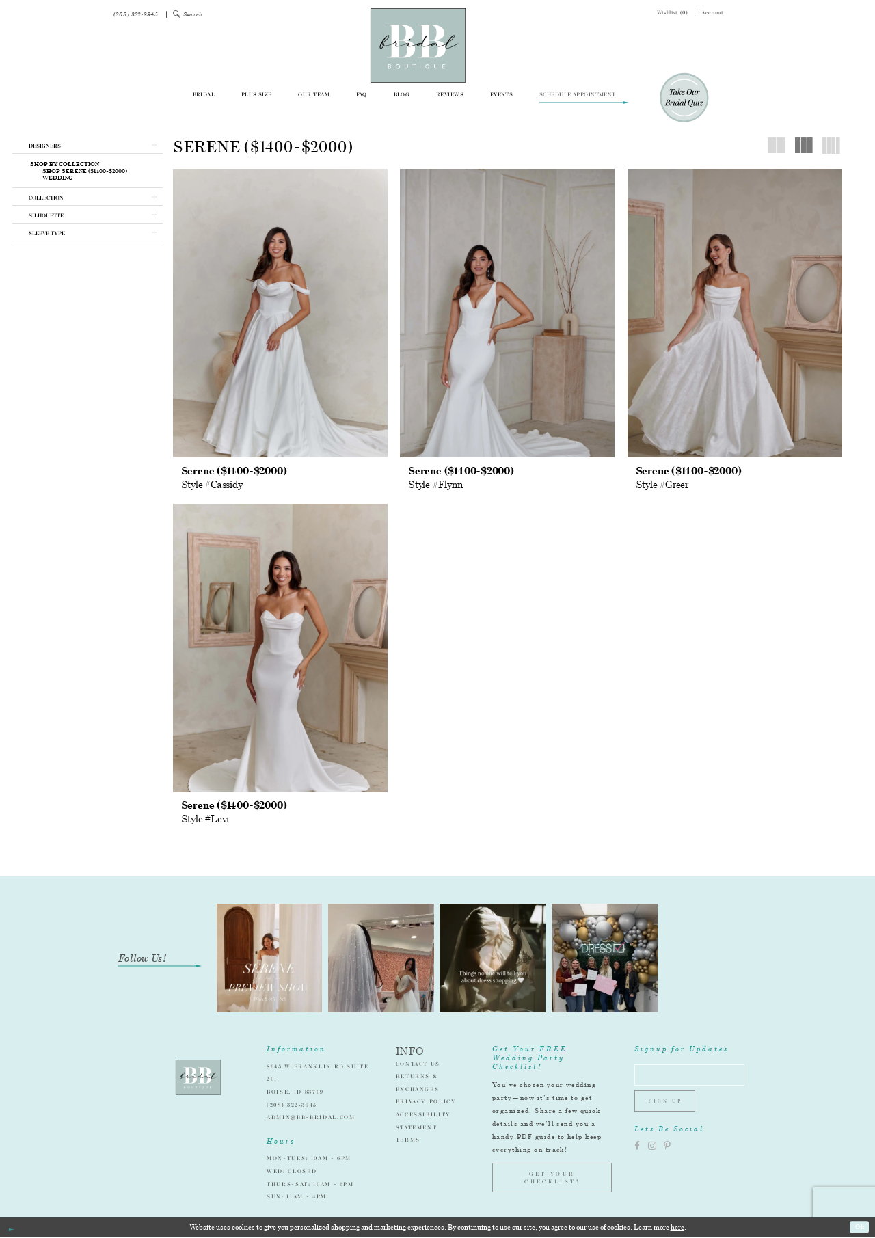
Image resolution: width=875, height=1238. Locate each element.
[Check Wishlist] (665, 14)
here (677, 1228)
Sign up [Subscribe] (668, 1106)
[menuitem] (136, 14)
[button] (188, 14)
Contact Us (418, 1065)
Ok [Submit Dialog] (858, 1228)
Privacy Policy (426, 1102)
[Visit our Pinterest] (667, 1152)
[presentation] (280, 313)
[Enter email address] (695, 1078)
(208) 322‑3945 (292, 1106)
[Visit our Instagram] (652, 1152)
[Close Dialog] (11, 1229)
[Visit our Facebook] (637, 1152)
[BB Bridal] (418, 45)
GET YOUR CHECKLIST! (552, 1179)
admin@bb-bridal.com (311, 1118)
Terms (408, 1141)
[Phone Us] (136, 14)
